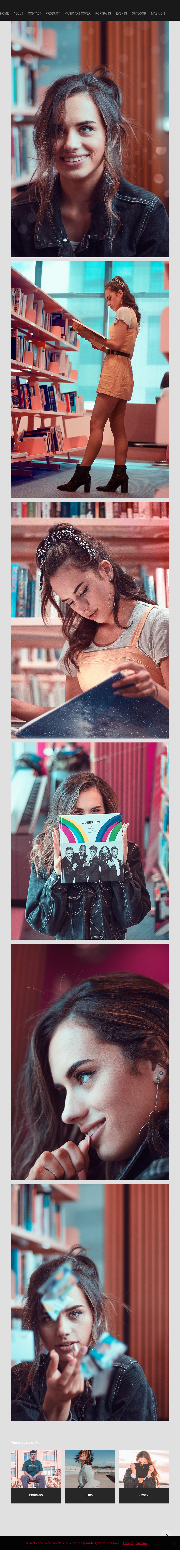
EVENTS (121, 13)
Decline (141, 1543)
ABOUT (18, 13)
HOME (4, 13)
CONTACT (34, 13)
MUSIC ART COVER (78, 13)
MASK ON (158, 13)
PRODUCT (53, 13)
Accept (128, 1543)
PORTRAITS (103, 13)
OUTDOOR (139, 13)
